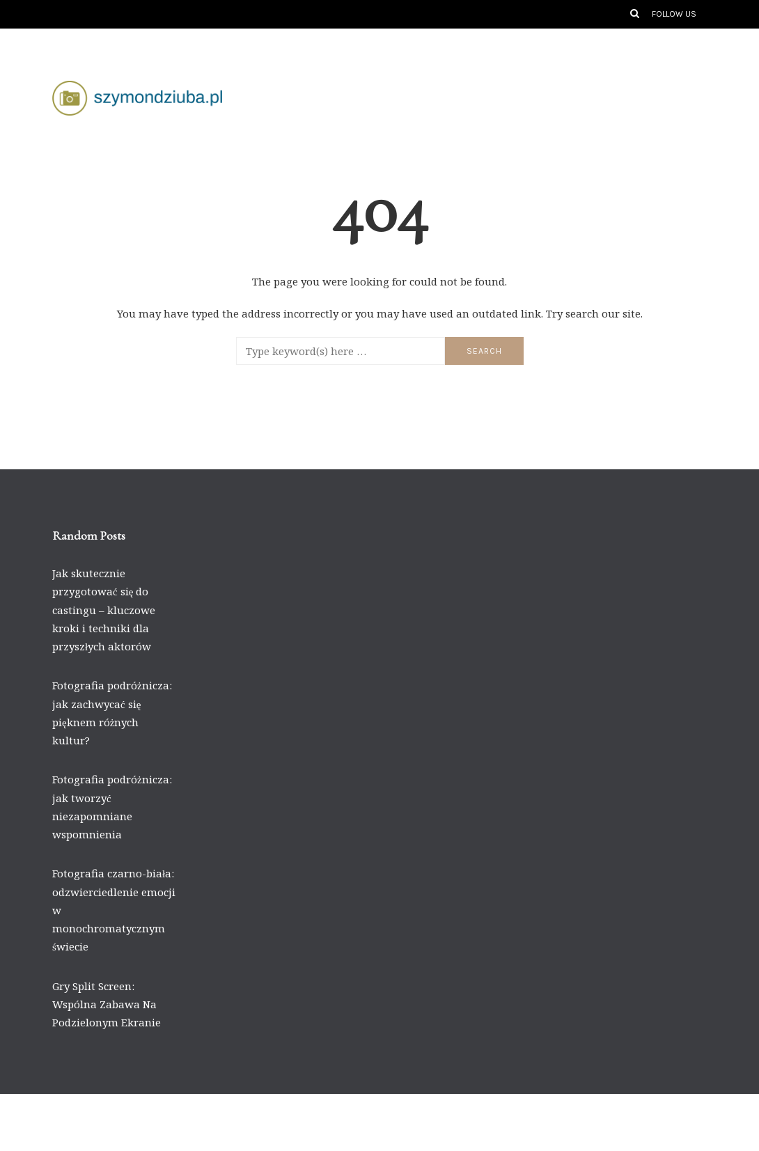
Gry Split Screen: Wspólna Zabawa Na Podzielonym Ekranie (106, 1004)
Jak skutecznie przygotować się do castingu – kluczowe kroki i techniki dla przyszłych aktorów (103, 609)
